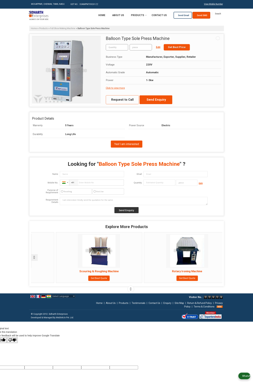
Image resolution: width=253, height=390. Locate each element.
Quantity (138, 182)
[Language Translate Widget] (63, 299)
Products (139, 15)
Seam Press (54, 271)
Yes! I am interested (126, 144)
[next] (130, 292)
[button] (213, 4)
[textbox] (141, 47)
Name (55, 174)
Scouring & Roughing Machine (102, 271)
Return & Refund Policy (199, 306)
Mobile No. (53, 182)
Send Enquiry (156, 100)
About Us (118, 15)
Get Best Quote (54, 278)
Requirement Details (52, 201)
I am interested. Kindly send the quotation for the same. (134, 201)
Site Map (179, 306)
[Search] (218, 13)
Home (101, 15)
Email (139, 174)
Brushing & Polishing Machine (199, 271)
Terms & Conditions (204, 310)
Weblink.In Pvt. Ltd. (65, 321)
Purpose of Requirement (52, 191)
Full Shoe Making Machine (62, 28)
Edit (158, 47)
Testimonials (138, 306)
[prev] (34, 259)
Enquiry (167, 306)
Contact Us (159, 15)
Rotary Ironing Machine (151, 271)
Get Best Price (177, 47)
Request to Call (122, 100)
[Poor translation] (12, 343)
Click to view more (115, 88)
